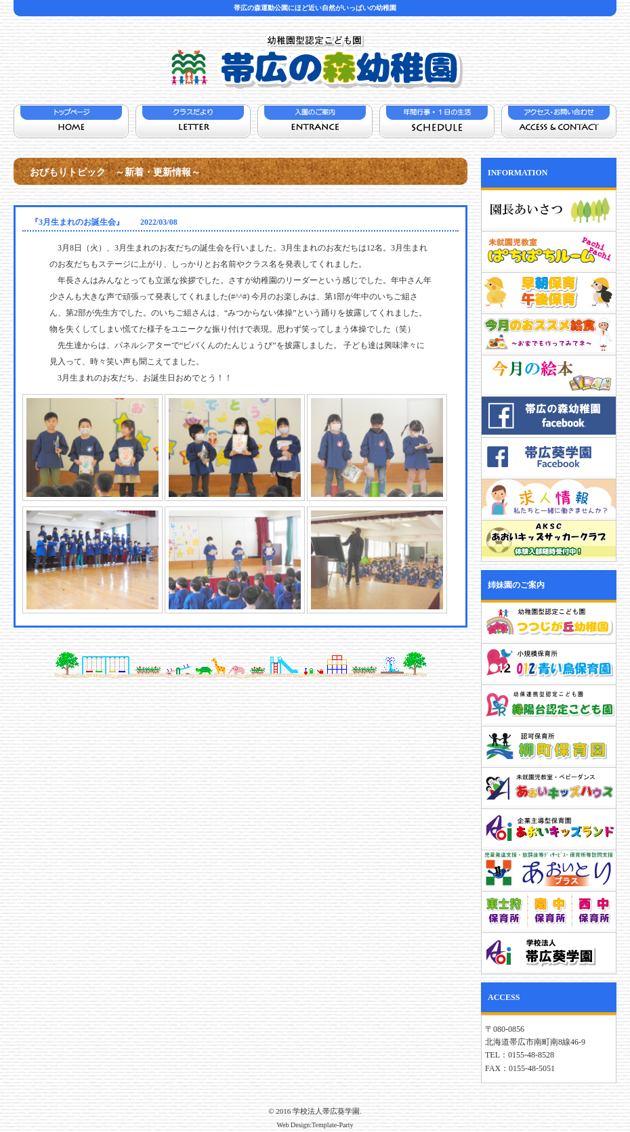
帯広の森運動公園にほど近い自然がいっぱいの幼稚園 (315, 8)
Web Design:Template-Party (314, 1125)
